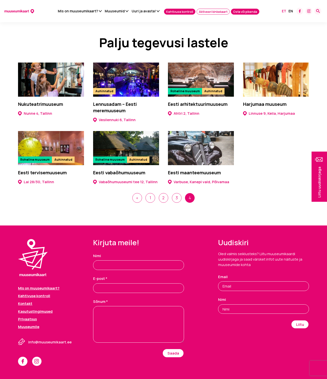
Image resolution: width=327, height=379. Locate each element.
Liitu (300, 323)
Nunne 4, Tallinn (35, 113)
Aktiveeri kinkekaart (213, 12)
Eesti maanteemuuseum (194, 173)
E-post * (100, 278)
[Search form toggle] (317, 11)
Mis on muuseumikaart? (78, 11)
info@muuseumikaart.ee (50, 341)
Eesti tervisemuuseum (42, 173)
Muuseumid (115, 11)
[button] (319, 177)
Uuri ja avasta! (144, 11)
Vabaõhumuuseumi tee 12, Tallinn (125, 181)
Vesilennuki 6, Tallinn (114, 119)
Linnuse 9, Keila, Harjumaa (269, 113)
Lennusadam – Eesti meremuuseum (115, 107)
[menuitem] (284, 11)
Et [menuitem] (284, 11)
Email (223, 276)
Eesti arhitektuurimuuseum (197, 104)
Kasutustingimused (35, 310)
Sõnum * (100, 300)
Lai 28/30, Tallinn (36, 181)
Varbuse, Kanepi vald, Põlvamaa (198, 181)
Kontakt (25, 302)
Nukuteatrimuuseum (40, 104)
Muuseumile (28, 326)
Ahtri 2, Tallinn (183, 113)
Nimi (97, 255)
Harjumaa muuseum (264, 104)
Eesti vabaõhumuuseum (119, 173)
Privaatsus (27, 318)
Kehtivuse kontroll (179, 12)
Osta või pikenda (245, 12)
